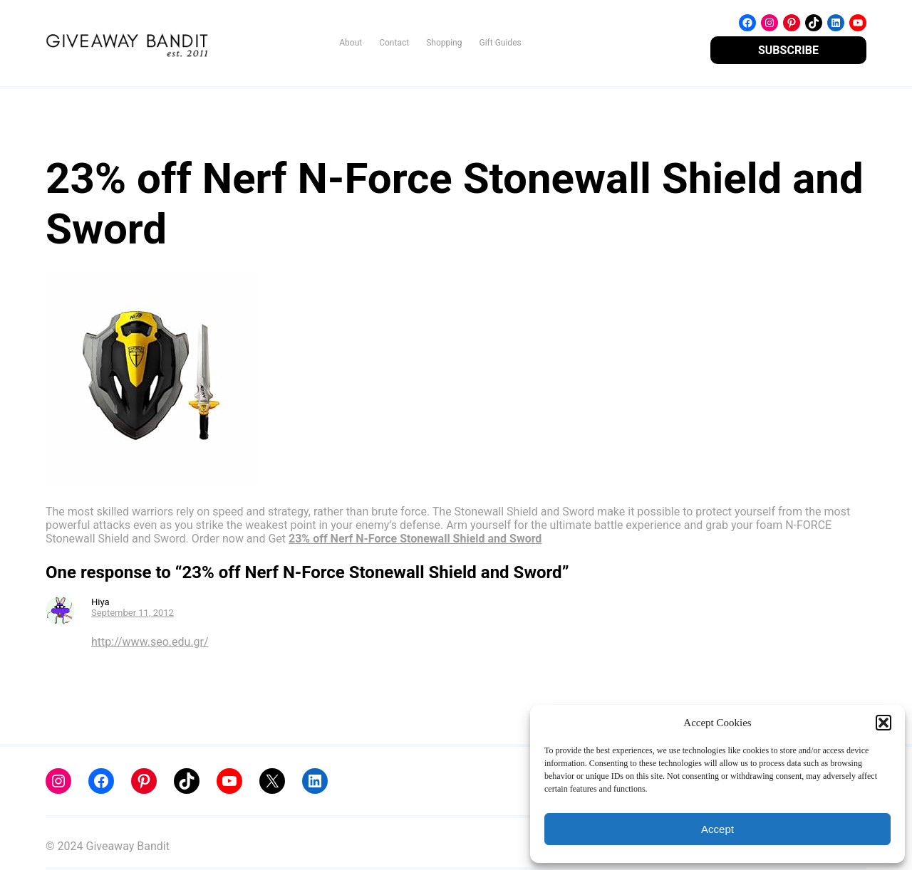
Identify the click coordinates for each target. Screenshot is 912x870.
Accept (717, 829)
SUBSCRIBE (788, 50)
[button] (883, 723)
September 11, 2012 (132, 612)
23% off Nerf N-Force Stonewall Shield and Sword (415, 538)
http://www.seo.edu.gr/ (150, 642)
